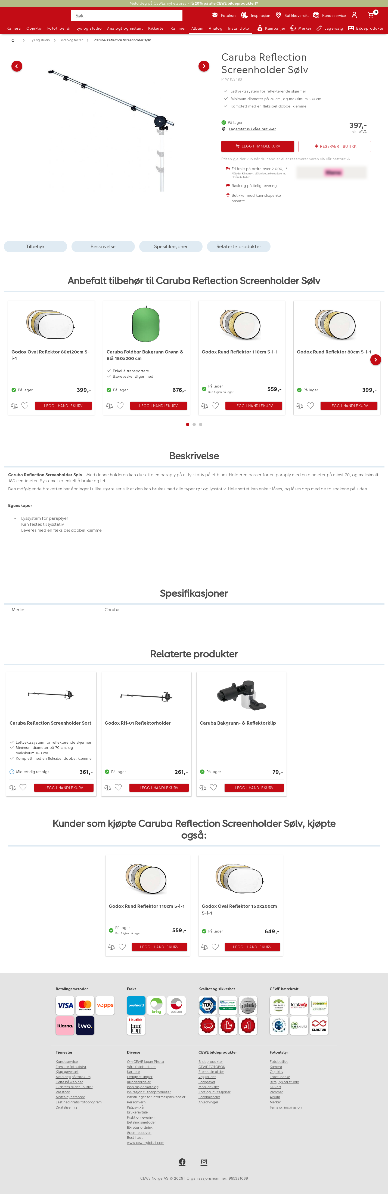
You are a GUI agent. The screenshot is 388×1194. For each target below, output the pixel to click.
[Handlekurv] (372, 15)
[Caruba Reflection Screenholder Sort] (51, 724)
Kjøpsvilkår (136, 1107)
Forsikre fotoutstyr (71, 1066)
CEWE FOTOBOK (211, 1066)
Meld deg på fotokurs (73, 1077)
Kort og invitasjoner (214, 1092)
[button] (16, 123)
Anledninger (208, 1102)
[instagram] (205, 1162)
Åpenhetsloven (139, 1132)
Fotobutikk (279, 1061)
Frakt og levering (140, 1117)
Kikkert (275, 1087)
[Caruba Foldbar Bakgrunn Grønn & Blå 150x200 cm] (146, 348)
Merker (275, 1102)
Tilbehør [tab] (35, 246)
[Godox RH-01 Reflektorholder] (146, 724)
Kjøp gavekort (67, 1071)
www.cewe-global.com (145, 1142)
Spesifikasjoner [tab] (171, 246)
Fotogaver (206, 1082)
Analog (215, 28)
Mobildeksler (208, 1087)
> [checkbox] (16, 405)
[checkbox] (25, 406)
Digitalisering (66, 1107)
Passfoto (63, 1092)
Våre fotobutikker (141, 1066)
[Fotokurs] (224, 15)
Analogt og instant (125, 28)
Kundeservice (67, 1061)
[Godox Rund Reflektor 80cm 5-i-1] (337, 348)
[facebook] (183, 1162)
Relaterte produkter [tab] (238, 246)
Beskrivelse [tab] (103, 246)
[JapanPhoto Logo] (21, 20)
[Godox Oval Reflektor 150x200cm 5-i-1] (240, 895)
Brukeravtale (137, 1112)
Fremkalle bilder (211, 1071)
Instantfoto (238, 28)
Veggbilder (207, 1077)
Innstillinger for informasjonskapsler (156, 1097)
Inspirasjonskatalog (143, 1087)
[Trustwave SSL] (229, 1006)
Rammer (178, 28)
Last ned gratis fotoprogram (79, 1102)
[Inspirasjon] (255, 15)
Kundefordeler (139, 1082)
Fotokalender (209, 1097)
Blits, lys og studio (284, 1082)
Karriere (133, 1071)
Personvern (136, 1102)
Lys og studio (89, 28)
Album (197, 28)
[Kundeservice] (329, 15)
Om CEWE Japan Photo (145, 1061)
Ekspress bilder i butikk (74, 1087)
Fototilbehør (59, 28)
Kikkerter (156, 28)
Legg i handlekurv (63, 405)
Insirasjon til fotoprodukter (149, 1092)
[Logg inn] (355, 15)
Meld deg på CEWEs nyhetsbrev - (194, 3)
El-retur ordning (140, 1127)
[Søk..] (126, 15)
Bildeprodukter (210, 1061)
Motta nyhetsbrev (70, 1097)
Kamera (14, 28)
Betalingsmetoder (141, 1122)
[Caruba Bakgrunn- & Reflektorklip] (242, 724)
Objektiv (34, 28)
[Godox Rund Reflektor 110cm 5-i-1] (241, 348)
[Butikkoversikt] (292, 15)
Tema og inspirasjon (286, 1107)
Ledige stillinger (140, 1077)
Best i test (135, 1137)
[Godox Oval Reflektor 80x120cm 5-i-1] (51, 348)
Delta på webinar (69, 1082)
